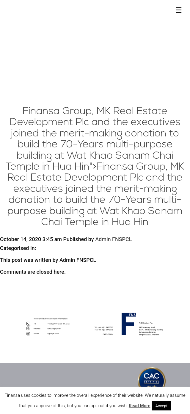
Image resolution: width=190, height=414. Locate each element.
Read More (139, 405)
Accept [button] (161, 406)
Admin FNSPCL (113, 239)
